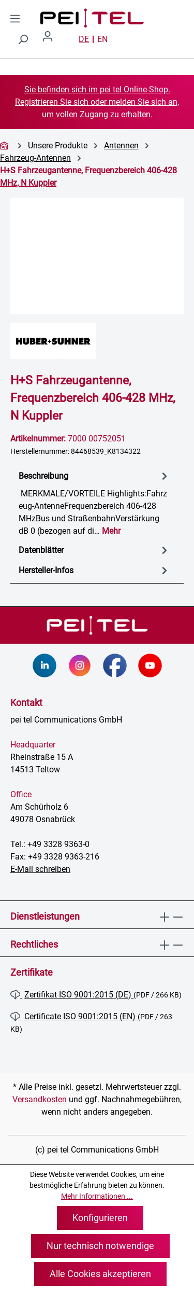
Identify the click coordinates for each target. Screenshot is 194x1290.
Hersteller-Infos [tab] (94, 570)
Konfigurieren (100, 1217)
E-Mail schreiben (40, 869)
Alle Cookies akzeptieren (100, 1273)
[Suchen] (22, 39)
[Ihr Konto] (51, 39)
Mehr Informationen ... (97, 1196)
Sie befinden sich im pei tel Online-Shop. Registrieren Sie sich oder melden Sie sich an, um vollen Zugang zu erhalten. (97, 102)
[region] (97, 256)
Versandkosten (39, 1099)
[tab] (94, 503)
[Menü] (15, 18)
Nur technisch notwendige (100, 1245)
